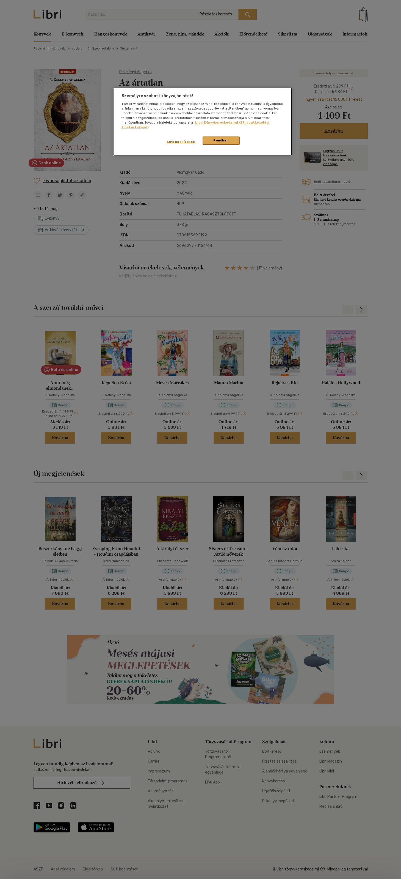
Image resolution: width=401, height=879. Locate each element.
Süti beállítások (181, 142)
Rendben (221, 140)
